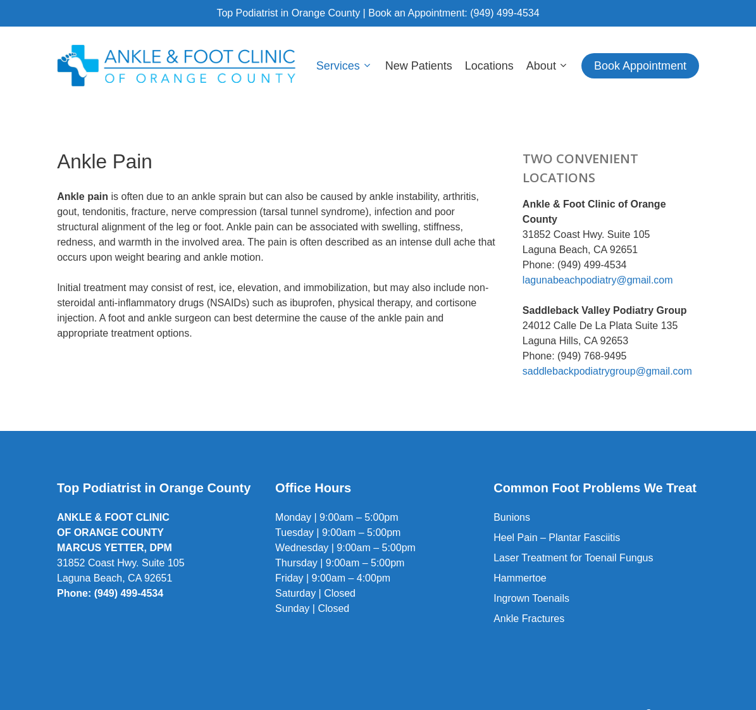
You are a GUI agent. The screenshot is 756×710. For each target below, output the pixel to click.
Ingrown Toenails (531, 598)
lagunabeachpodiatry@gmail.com (598, 280)
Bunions (511, 517)
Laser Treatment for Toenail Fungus (573, 557)
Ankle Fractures (528, 618)
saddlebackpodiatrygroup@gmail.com (607, 371)
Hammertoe (520, 578)
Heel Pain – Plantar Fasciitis (556, 537)
